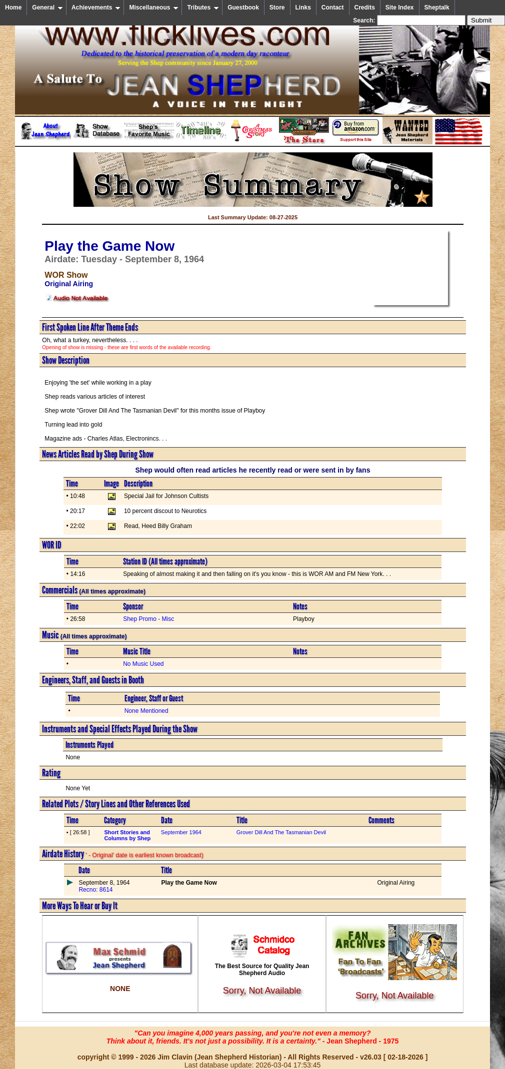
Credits (364, 7)
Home (13, 7)
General (47, 7)
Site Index (400, 7)
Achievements (96, 7)
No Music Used (143, 663)
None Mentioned (146, 710)
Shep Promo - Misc (148, 618)
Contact (333, 7)
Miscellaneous (153, 7)
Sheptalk (437, 7)
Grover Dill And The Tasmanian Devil (281, 832)
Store (277, 7)
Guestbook (243, 7)
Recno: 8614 (95, 889)
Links (303, 7)
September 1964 (181, 832)
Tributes (203, 7)
